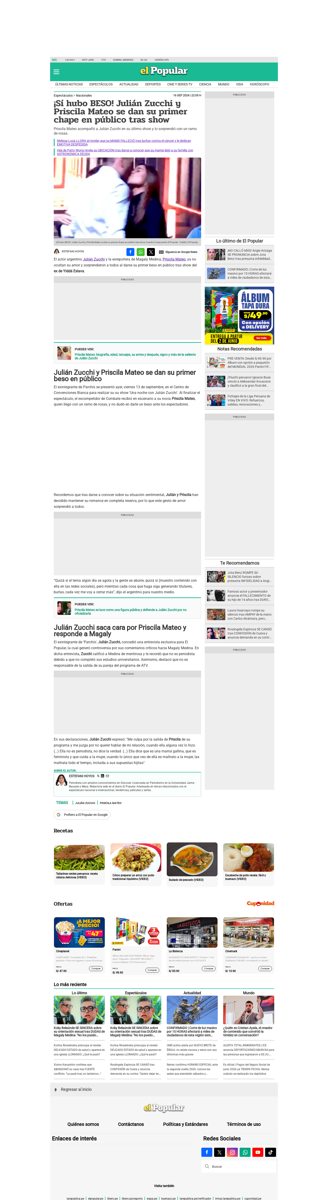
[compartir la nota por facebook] (130, 252)
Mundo (223, 84)
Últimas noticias (69, 84)
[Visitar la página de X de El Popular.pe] (219, 1152)
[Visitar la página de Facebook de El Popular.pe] (206, 1152)
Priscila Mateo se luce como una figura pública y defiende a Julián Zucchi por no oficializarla (131, 611)
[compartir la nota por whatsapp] (140, 252)
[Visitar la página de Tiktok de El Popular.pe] (270, 1152)
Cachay (70, 60)
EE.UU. (144, 60)
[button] (56, 72)
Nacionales (84, 95)
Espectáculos (101, 84)
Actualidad (128, 84)
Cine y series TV (179, 84)
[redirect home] (164, 1108)
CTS (103, 60)
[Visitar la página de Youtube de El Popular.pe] (257, 1152)
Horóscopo (162, 60)
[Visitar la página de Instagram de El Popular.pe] (232, 1152)
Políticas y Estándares (185, 1124)
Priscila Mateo (174, 259)
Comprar (96, 968)
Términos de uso (244, 1124)
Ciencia (205, 84)
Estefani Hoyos (69, 251)
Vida (239, 84)
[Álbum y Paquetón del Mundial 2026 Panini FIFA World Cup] (239, 343)
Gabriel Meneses (123, 60)
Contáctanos (131, 1124)
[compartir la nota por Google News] (178, 252)
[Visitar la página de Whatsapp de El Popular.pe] (245, 1152)
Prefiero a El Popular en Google (86, 815)
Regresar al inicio (73, 1089)
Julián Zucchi (94, 259)
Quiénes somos (83, 1124)
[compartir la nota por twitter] (151, 252)
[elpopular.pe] (164, 76)
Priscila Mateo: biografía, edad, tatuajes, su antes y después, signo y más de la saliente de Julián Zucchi (135, 356)
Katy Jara (88, 60)
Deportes (153, 84)
